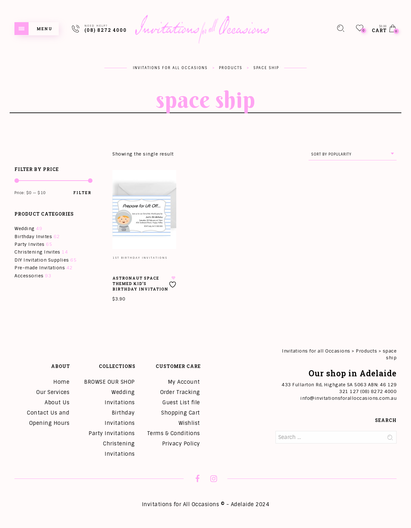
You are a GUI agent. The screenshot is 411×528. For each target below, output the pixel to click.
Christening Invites (37, 252)
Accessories (29, 276)
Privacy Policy (181, 443)
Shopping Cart (180, 412)
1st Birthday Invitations (139, 258)
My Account (184, 382)
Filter (82, 192)
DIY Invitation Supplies (41, 260)
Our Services (52, 392)
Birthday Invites (33, 236)
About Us (57, 402)
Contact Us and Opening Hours (48, 417)
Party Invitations (112, 433)
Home (61, 382)
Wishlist (189, 423)
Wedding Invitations (120, 397)
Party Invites (29, 244)
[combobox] (353, 154)
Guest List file (181, 402)
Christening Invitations (119, 448)
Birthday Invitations (120, 417)
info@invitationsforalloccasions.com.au (348, 398)
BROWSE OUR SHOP (109, 382)
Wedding (24, 228)
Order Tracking (180, 392)
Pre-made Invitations (39, 268)
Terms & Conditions (173, 433)
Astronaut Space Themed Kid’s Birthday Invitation (140, 283)
